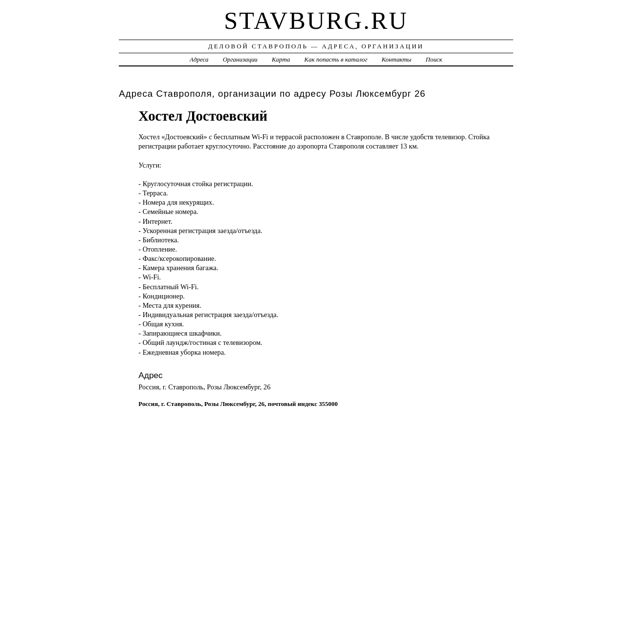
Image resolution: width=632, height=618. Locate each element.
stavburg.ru (316, 20)
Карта (281, 59)
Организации (240, 59)
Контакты (397, 59)
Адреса (199, 59)
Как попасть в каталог (336, 59)
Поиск (434, 59)
